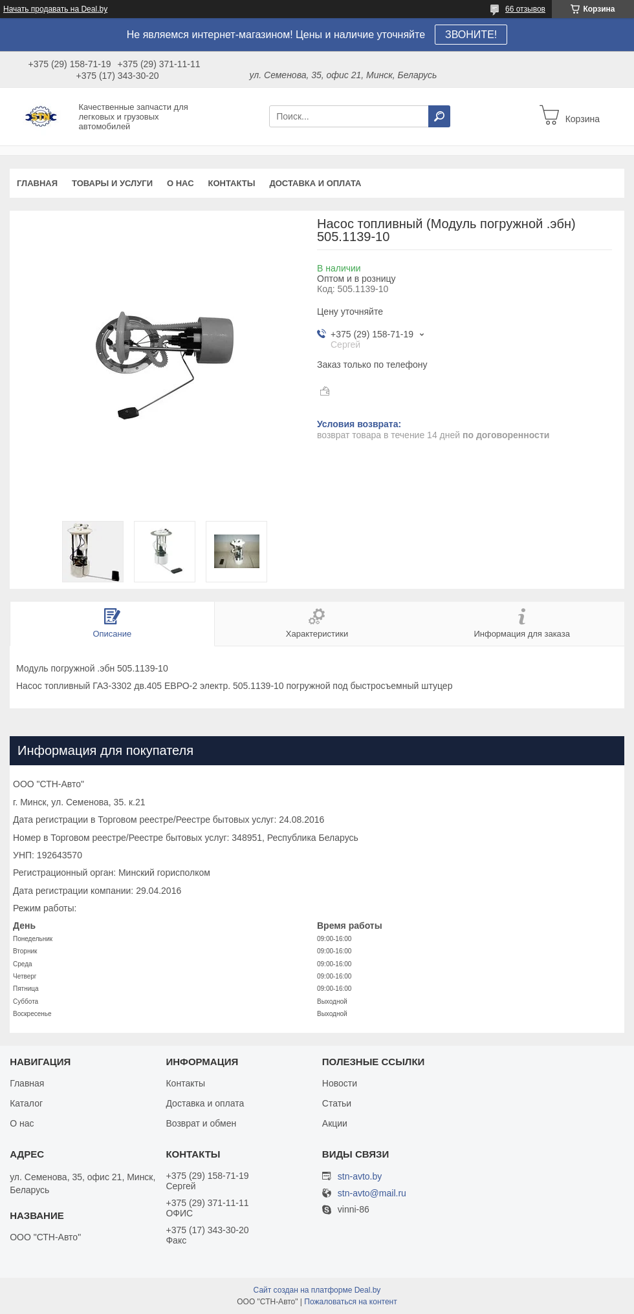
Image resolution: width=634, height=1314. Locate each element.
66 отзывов (525, 9)
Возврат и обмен (201, 1123)
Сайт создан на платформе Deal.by (317, 1290)
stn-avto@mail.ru (372, 1193)
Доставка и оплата (315, 183)
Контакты (232, 183)
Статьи (336, 1103)
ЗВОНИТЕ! (471, 34)
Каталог (26, 1103)
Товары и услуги (112, 183)
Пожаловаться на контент (350, 1301)
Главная (37, 183)
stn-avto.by (360, 1176)
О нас (180, 183)
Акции (334, 1123)
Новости (339, 1083)
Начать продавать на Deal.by (55, 9)
